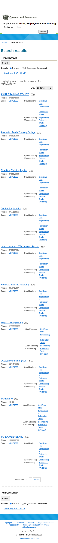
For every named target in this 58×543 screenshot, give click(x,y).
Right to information (46, 523)
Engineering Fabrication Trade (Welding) (44, 121)
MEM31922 (13, 101)
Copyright (8, 523)
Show (33, 88)
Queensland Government (29, 538)
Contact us (8, 27)
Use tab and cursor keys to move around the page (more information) (26, 8)
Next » (37, 480)
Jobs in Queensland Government (36, 525)
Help (19, 27)
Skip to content (8, 2)
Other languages (29, 527)
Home (4, 42)
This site (14, 68)
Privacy (31, 523)
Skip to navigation (26, 2)
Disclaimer (20, 523)
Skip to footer (43, 2)
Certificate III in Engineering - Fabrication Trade (44, 108)
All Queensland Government (34, 68)
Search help (15, 73)
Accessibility (14, 525)
